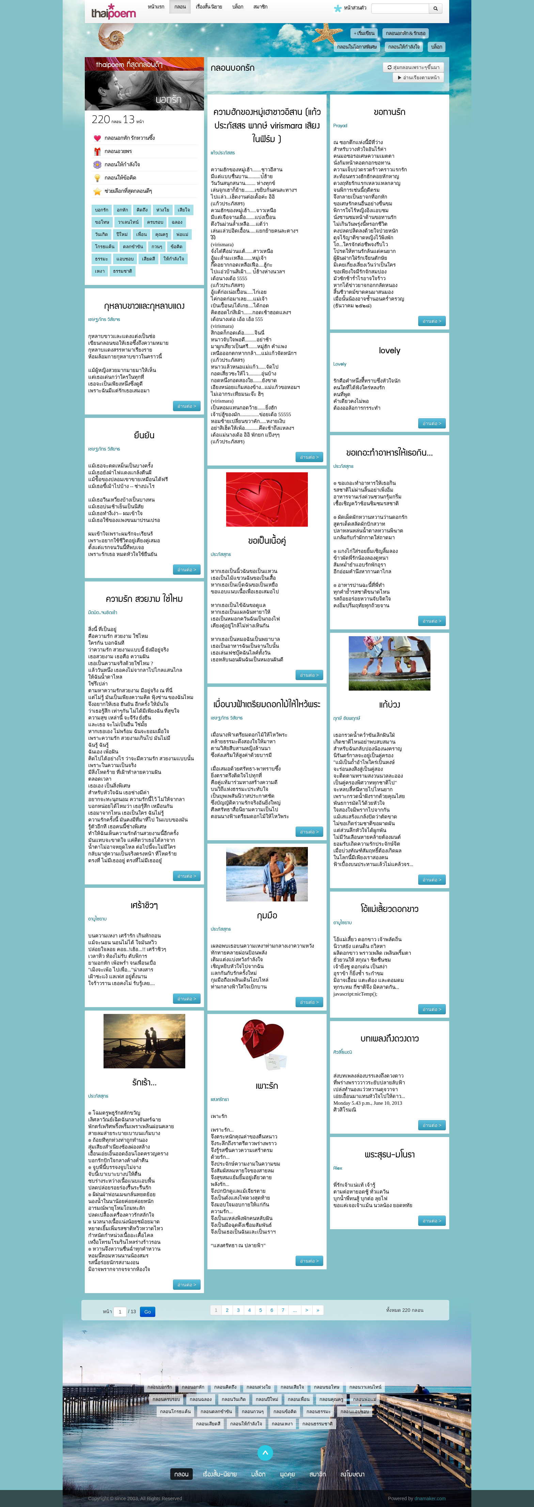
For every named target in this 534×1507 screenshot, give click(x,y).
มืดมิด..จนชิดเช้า (102, 612)
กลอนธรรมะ (319, 1411)
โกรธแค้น (104, 246)
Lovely (339, 363)
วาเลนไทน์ (128, 222)
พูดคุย (287, 1474)
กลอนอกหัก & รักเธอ (406, 33)
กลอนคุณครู (331, 1399)
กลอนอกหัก (193, 1387)
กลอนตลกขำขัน (216, 1411)
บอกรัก (101, 210)
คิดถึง (142, 210)
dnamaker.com (430, 1498)
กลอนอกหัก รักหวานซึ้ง (124, 138)
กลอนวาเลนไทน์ (365, 1387)
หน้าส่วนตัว (349, 8)
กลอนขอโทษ (327, 1387)
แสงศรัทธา (220, 1099)
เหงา (100, 271)
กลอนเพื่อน (299, 1399)
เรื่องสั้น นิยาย (209, 7)
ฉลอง (177, 222)
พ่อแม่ (182, 234)
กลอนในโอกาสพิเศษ (357, 47)
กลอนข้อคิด (285, 1411)
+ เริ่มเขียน (364, 33)
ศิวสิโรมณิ (342, 1051)
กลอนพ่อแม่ (364, 1399)
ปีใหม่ (122, 234)
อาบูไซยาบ (97, 918)
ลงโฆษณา (353, 1474)
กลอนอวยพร (112, 152)
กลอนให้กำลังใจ (404, 47)
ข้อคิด (177, 246)
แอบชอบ (125, 258)
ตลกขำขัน (133, 246)
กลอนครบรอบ (166, 1399)
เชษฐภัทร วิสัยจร (104, 319)
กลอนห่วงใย (259, 1387)
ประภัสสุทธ (343, 466)
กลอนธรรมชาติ (317, 1423)
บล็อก (237, 7)
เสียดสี (148, 258)
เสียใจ (184, 210)
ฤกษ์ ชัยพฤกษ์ (346, 718)
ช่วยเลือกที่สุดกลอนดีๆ (122, 191)
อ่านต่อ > (309, 457)
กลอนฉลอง (201, 1399)
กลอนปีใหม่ (267, 1399)
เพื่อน (141, 234)
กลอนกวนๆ (253, 1411)
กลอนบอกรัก (159, 1387)
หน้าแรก (156, 7)
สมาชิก (260, 7)
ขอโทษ (102, 222)
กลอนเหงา (282, 1423)
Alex (337, 1167)
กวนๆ (157, 246)
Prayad (340, 125)
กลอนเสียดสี (208, 1423)
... (295, 1310)
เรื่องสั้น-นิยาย (220, 1474)
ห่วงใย (162, 210)
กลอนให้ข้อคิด (114, 178)
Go (147, 1312)
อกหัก (122, 210)
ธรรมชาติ (122, 271)
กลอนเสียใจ (292, 1387)
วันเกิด (101, 234)
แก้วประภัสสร (223, 152)
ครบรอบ (155, 222)
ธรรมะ (101, 258)
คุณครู (161, 234)
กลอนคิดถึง (225, 1387)
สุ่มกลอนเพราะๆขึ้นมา (413, 67)
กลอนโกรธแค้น (175, 1411)
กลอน (180, 7)
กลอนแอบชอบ (355, 1411)
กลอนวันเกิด (234, 1399)
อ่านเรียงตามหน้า (418, 77)
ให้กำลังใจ (173, 258)
